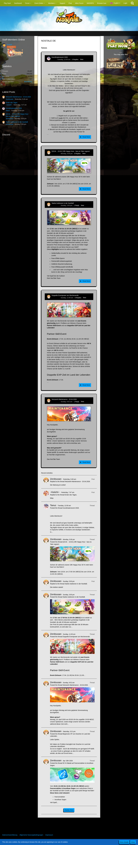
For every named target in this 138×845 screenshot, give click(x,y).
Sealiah (9, 44)
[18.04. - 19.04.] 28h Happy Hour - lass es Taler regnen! (71, 151)
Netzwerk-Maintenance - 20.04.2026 (18, 97)
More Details (124, 842)
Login (125, 3)
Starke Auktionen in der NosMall (17, 122)
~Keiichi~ (9, 105)
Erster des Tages (11, 102)
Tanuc (8, 110)
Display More (69, 810)
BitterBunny (28, 82)
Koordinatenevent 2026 (14, 108)
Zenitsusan (9, 99)
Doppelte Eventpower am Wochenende (65, 295)
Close (133, 842)
